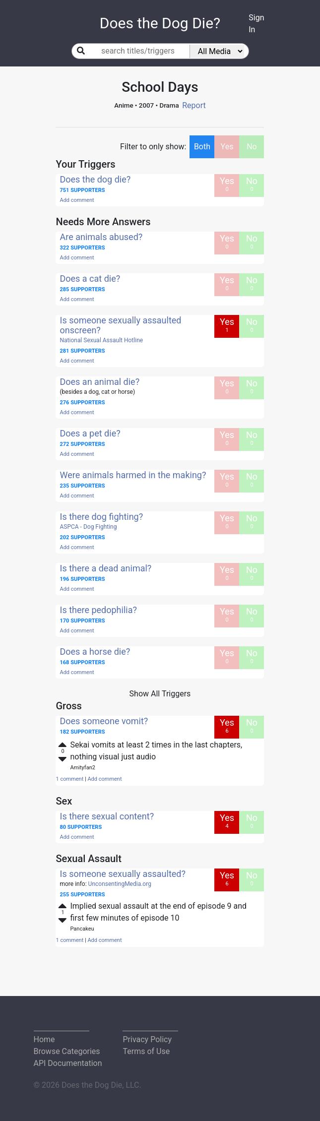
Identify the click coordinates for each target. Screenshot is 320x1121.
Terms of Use (146, 1051)
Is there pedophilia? (98, 610)
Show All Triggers (160, 693)
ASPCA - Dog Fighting (88, 526)
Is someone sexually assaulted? (123, 874)
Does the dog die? (95, 179)
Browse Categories (67, 1051)
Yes (227, 146)
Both (202, 146)
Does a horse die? (95, 651)
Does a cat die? (90, 278)
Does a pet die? (90, 433)
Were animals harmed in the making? (133, 475)
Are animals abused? (101, 237)
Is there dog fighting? (101, 516)
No (252, 146)
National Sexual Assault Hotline (101, 340)
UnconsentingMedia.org (119, 883)
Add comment (77, 200)
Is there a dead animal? (105, 568)
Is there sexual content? (107, 816)
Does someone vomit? (104, 721)
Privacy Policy (147, 1039)
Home (44, 1039)
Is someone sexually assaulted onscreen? (120, 325)
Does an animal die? (99, 381)
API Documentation (68, 1063)
